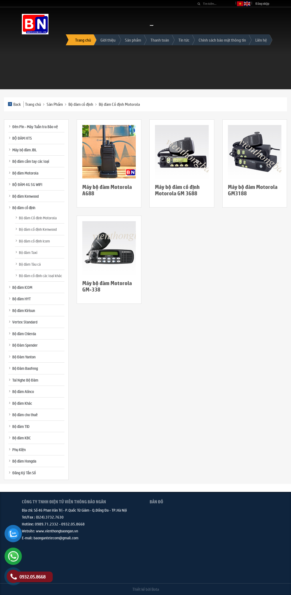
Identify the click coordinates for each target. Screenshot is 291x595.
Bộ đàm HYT (21, 298)
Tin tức (183, 40)
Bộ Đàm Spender (25, 345)
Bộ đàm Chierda (24, 333)
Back (14, 104)
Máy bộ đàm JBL (24, 149)
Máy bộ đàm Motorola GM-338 (107, 286)
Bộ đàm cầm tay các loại (30, 161)
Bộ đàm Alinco (23, 391)
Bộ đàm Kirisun (23, 310)
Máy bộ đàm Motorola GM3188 (252, 190)
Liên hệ (261, 40)
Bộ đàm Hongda (24, 461)
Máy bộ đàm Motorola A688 (107, 190)
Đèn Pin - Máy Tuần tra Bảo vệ (35, 126)
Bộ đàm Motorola (25, 173)
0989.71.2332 (46, 524)
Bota (155, 589)
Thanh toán (159, 40)
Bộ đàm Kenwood (25, 196)
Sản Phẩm (55, 104)
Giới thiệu (108, 40)
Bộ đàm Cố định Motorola (119, 104)
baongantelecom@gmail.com (56, 537)
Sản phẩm (133, 40)
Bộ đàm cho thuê (25, 414)
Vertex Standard (24, 322)
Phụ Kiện (19, 449)
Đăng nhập (262, 3)
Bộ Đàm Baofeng (25, 368)
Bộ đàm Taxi (28, 252)
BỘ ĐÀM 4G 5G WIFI (27, 184)
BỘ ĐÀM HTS (22, 138)
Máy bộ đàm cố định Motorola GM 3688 (177, 190)
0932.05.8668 (73, 524)
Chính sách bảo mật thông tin (222, 40)
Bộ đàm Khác (22, 403)
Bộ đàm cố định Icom (34, 241)
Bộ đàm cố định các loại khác (40, 275)
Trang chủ (83, 40)
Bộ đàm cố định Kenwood (38, 229)
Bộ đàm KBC (21, 437)
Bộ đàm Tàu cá (30, 264)
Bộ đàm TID (20, 426)
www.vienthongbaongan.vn (57, 530)
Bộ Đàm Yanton (23, 356)
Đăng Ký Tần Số (24, 472)
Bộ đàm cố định (80, 104)
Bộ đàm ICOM (22, 287)
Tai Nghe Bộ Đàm (25, 380)
